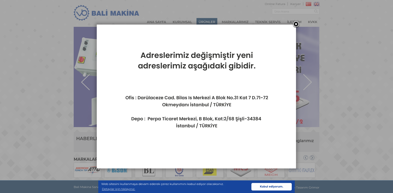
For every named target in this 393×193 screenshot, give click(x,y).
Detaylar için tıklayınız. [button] (118, 189)
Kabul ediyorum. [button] (271, 186)
